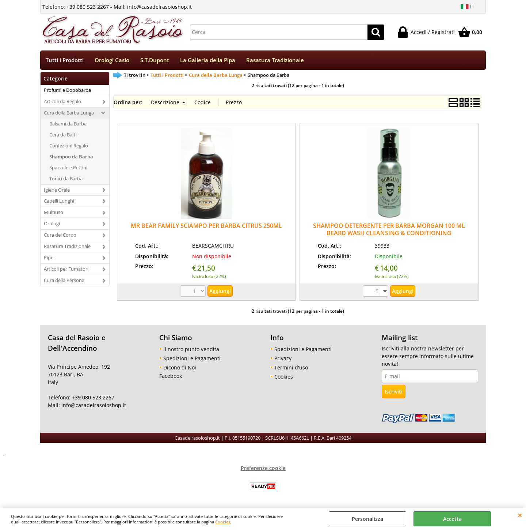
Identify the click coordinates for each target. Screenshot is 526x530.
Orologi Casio (112, 60)
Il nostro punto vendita (191, 349)
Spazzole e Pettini (68, 167)
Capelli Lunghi (59, 201)
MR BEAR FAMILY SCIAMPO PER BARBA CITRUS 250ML (206, 226)
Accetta (452, 518)
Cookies (222, 522)
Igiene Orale (57, 190)
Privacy (282, 358)
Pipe (48, 257)
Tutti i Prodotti (65, 60)
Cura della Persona (64, 280)
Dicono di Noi (179, 367)
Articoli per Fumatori (66, 269)
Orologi (52, 223)
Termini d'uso (291, 367)
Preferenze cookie (263, 468)
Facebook (170, 375)
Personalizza (367, 518)
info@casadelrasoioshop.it (93, 405)
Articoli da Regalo (62, 101)
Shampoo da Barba (71, 156)
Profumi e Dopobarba (67, 90)
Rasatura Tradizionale (275, 60)
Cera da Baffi (63, 134)
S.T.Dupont (154, 60)
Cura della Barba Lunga (69, 112)
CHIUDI (520, 515)
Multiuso (53, 212)
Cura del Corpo (60, 235)
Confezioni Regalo (68, 145)
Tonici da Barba (66, 178)
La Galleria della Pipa (207, 60)
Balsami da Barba (68, 123)
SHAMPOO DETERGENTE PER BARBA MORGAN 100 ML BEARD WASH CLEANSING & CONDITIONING (389, 229)
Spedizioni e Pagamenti (192, 358)
